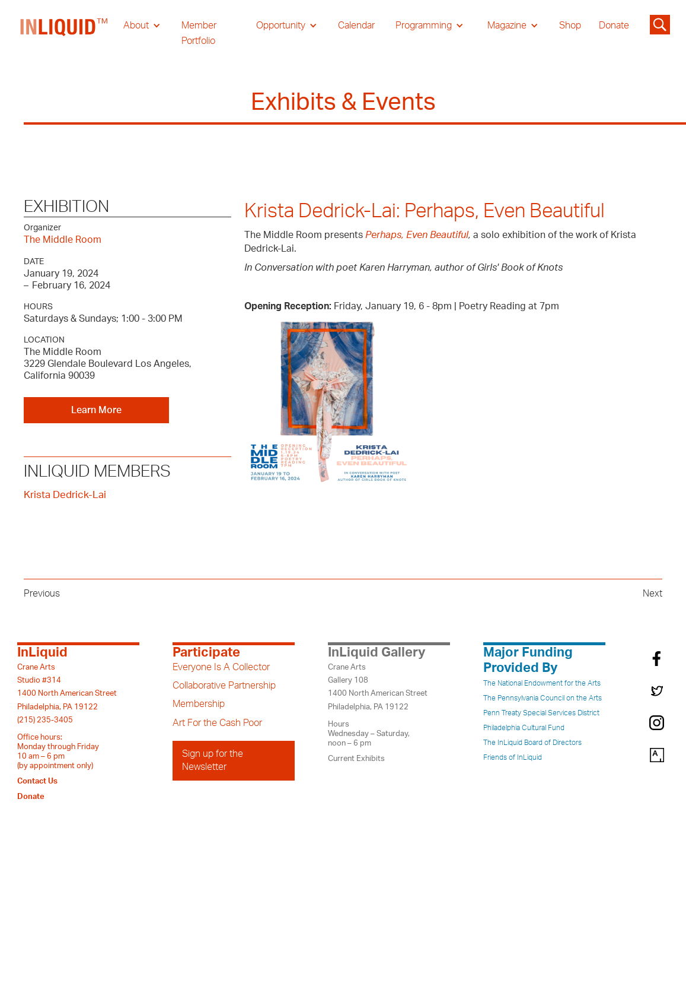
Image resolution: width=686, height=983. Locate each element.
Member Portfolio (198, 33)
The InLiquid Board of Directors (532, 742)
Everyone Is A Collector (221, 667)
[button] (142, 25)
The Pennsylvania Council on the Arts (542, 698)
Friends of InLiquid (512, 757)
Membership (199, 704)
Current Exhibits (356, 758)
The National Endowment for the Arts (542, 683)
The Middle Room (62, 240)
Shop (570, 25)
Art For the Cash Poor (217, 723)
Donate (614, 25)
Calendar (356, 25)
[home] (64, 33)
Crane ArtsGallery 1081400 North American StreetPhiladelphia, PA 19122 (377, 687)
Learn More (96, 410)
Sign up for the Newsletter (212, 760)
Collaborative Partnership (224, 685)
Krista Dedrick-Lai (65, 495)
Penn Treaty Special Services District (541, 712)
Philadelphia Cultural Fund (523, 727)
